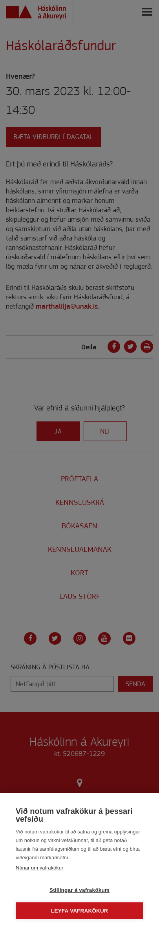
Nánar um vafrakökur (39, 868)
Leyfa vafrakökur (79, 911)
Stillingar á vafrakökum (79, 890)
